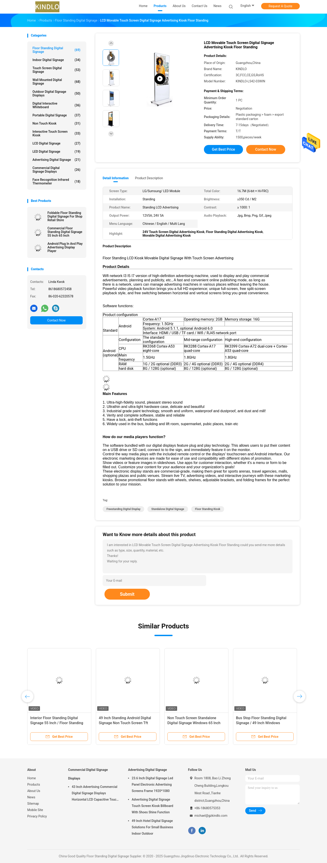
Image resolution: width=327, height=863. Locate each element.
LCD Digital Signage (56, 143)
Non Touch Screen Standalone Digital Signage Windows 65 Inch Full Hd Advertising (193, 723)
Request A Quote (280, 6)
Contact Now (56, 320)
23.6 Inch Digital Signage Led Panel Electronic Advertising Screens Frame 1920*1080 (152, 784)
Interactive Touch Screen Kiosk (56, 133)
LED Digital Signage (56, 151)
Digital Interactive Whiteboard (56, 105)
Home (31, 778)
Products (33, 784)
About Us (33, 791)
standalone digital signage (167, 509)
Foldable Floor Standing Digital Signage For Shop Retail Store (64, 216)
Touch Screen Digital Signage (56, 70)
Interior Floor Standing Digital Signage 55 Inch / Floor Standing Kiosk (56, 723)
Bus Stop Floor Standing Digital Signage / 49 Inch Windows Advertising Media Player (261, 723)
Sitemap (33, 803)
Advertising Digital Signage (56, 159)
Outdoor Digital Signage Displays (56, 93)
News (31, 797)
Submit (127, 594)
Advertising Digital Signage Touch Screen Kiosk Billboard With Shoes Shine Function (152, 806)
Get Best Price (223, 149)
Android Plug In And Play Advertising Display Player (65, 247)
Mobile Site (35, 810)
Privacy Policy (37, 816)
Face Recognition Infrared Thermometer (56, 181)
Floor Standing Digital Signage (56, 50)
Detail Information (116, 178)
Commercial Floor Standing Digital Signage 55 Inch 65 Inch (64, 231)
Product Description (149, 178)
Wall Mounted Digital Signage (56, 81)
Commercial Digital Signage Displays (56, 169)
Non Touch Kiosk (56, 123)
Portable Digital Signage (56, 115)
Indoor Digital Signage (56, 60)
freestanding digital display (123, 509)
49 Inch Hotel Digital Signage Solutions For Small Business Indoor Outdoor (152, 827)
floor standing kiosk (207, 509)
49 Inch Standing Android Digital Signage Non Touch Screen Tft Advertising (125, 723)
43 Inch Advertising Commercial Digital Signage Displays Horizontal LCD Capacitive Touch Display (95, 794)
